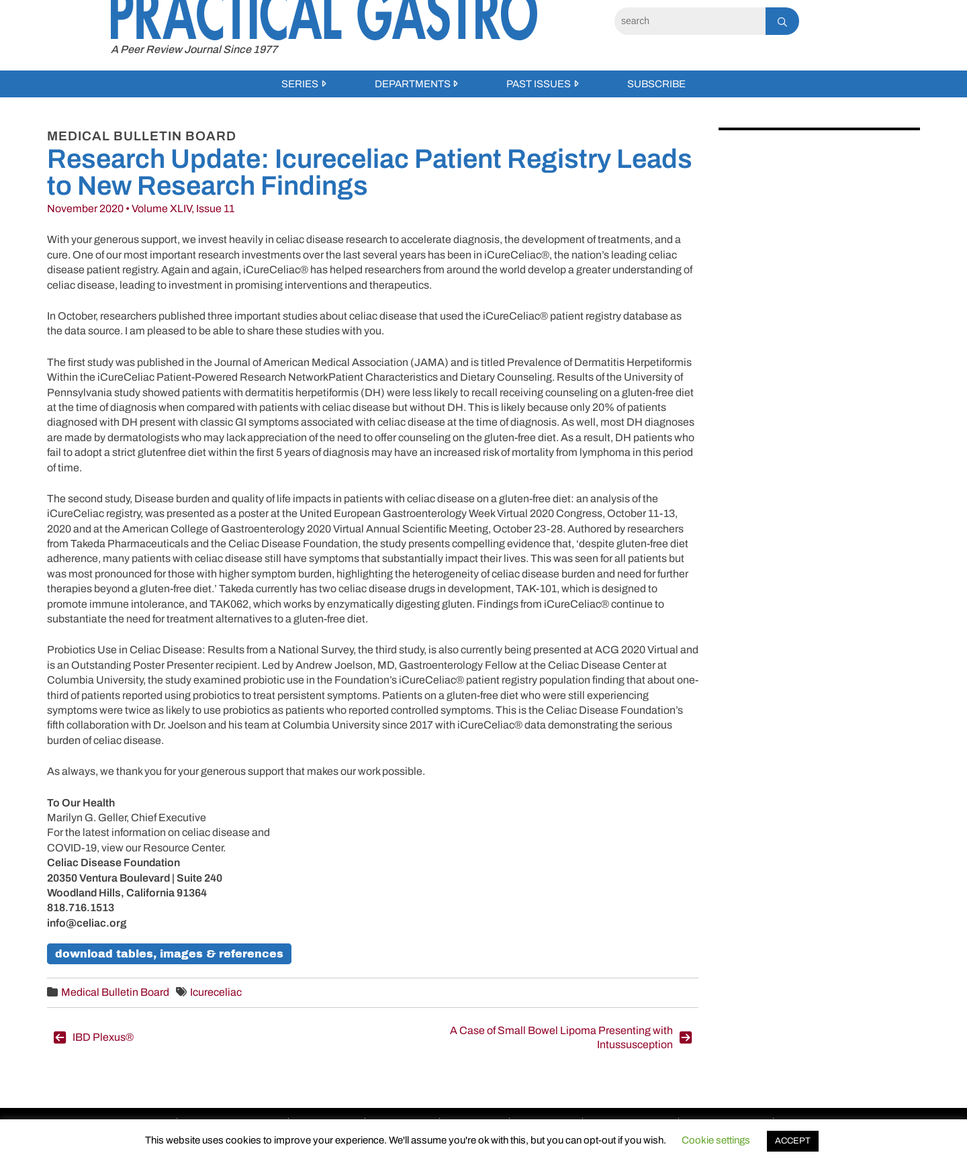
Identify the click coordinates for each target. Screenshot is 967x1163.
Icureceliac (216, 992)
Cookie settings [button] (716, 1140)
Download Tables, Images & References (169, 954)
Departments (413, 84)
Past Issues (538, 84)
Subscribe (656, 84)
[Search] (690, 21)
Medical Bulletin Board (115, 992)
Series (299, 84)
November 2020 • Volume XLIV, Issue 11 (140, 208)
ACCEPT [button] (793, 1141)
